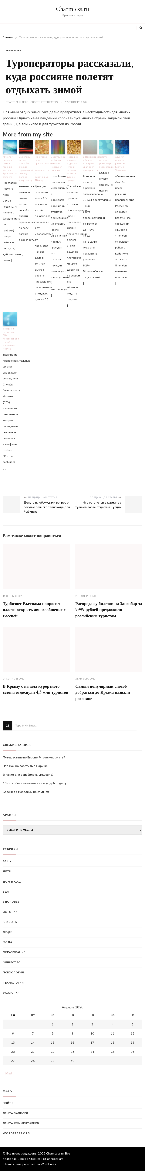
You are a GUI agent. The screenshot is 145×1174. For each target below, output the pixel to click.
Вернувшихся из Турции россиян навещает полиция (58, 162)
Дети (7, 875)
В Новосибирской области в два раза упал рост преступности (90, 162)
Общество (12, 966)
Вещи (7, 865)
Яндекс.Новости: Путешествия (39, 102)
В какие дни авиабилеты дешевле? (28, 778)
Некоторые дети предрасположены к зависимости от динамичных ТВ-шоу (42, 167)
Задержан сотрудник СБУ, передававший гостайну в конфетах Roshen (10, 332)
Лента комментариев (21, 1127)
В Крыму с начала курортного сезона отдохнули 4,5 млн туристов (34, 695)
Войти (8, 1106)
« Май (7, 1076)
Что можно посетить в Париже (25, 769)
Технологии (13, 986)
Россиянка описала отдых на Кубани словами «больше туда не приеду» (74, 165)
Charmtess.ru (72, 9)
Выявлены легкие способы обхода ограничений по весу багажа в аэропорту (26, 167)
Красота (10, 925)
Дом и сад (12, 885)
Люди (7, 935)
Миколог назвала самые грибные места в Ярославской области (10, 165)
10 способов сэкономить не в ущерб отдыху (34, 787)
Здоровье (11, 905)
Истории (10, 915)
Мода (7, 945)
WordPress (48, 1167)
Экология (11, 996)
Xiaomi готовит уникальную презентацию (106, 161)
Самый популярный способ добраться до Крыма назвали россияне (105, 695)
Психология (13, 976)
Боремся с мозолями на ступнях (26, 795)
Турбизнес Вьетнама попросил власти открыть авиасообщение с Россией (36, 604)
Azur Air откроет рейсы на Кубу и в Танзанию (120, 162)
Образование (14, 956)
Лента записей (15, 1117)
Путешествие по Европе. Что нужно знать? (34, 761)
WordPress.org (16, 1137)
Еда (6, 895)
